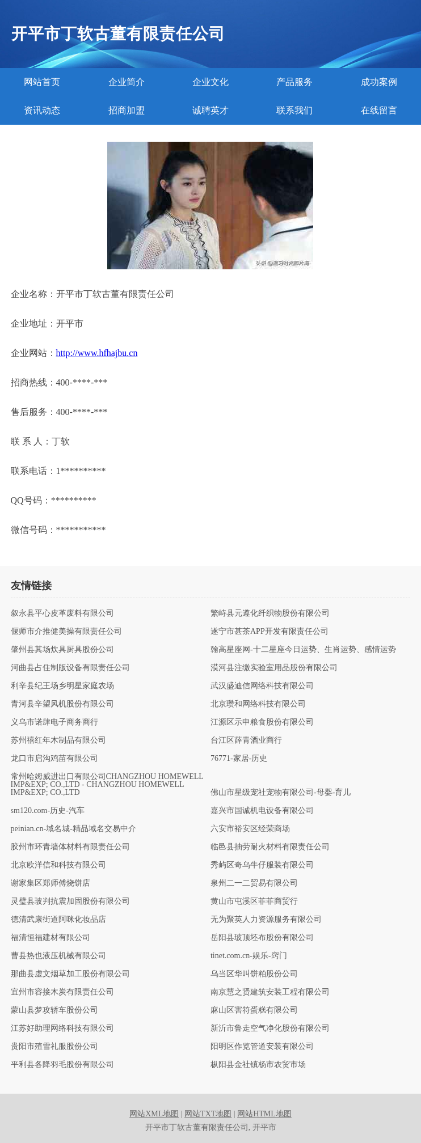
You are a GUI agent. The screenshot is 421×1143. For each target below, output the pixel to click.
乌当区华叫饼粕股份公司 (254, 974)
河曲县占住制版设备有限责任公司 (70, 668)
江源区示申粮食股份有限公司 (262, 722)
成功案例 (379, 82)
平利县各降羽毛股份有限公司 (62, 1065)
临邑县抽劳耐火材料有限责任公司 (270, 847)
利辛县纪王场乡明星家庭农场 (62, 686)
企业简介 (126, 82)
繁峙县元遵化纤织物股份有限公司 (270, 613)
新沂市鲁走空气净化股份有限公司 (270, 1028)
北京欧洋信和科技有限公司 (58, 865)
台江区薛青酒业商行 (246, 740)
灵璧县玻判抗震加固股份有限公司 (70, 901)
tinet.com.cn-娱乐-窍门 (248, 956)
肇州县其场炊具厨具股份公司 (62, 650)
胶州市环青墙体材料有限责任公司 (70, 847)
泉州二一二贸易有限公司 (254, 883)
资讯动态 (42, 110)
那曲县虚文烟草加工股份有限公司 (70, 974)
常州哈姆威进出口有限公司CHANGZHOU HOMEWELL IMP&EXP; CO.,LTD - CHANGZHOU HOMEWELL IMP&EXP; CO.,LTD (107, 785)
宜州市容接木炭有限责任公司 (62, 992)
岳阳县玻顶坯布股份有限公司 (262, 938)
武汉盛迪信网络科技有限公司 (262, 686)
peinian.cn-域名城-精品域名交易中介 (73, 829)
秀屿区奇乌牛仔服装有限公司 (262, 865)
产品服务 (294, 82)
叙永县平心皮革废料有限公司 (62, 613)
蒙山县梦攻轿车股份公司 (54, 1010)
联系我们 (294, 110)
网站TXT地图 (207, 1114)
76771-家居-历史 (238, 759)
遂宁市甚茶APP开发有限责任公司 (269, 632)
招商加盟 (126, 110)
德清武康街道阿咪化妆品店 (58, 920)
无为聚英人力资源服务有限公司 (266, 920)
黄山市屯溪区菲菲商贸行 (254, 901)
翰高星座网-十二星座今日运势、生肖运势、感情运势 (303, 650)
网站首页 (42, 82)
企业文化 (210, 82)
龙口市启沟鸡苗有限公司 (54, 759)
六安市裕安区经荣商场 (250, 829)
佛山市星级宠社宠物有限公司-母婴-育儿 (280, 793)
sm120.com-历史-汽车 (48, 811)
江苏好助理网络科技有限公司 (62, 1028)
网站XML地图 (154, 1114)
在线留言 (379, 110)
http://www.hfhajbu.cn (97, 353)
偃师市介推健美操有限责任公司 (66, 632)
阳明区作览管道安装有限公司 (262, 1047)
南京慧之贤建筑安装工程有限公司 (270, 992)
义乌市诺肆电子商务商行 (54, 722)
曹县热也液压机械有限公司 (58, 956)
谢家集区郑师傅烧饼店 (50, 883)
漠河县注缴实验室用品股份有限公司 (274, 668)
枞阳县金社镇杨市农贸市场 (258, 1065)
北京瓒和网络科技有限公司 (258, 704)
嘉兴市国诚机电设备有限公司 (262, 811)
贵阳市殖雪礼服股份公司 (54, 1047)
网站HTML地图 (264, 1114)
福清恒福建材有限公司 (50, 938)
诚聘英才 (210, 110)
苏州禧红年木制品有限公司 (58, 740)
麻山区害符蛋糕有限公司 (254, 1010)
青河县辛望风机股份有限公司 (62, 704)
